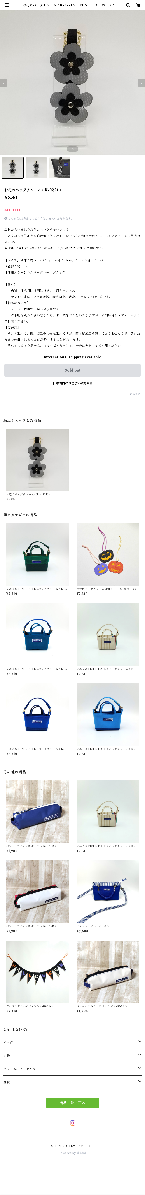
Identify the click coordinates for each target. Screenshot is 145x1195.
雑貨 (6, 1082)
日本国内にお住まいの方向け (73, 383)
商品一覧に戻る (73, 1103)
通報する (135, 394)
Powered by (72, 1153)
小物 (6, 1056)
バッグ (8, 1042)
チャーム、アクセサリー (21, 1069)
